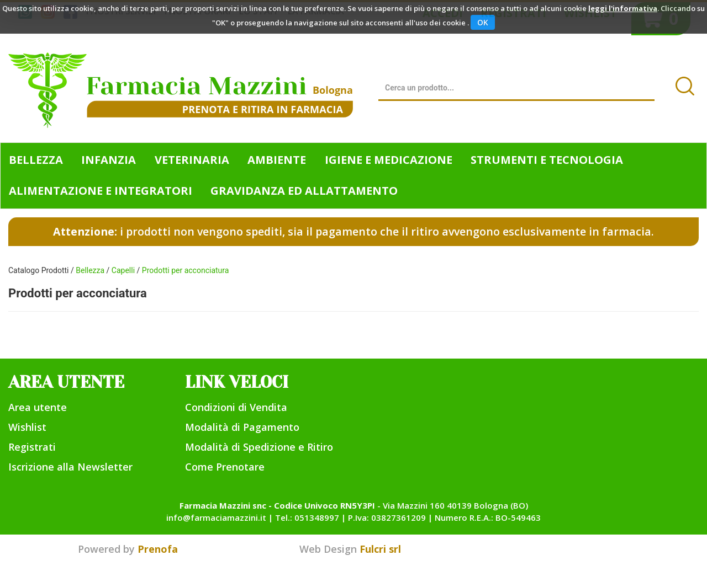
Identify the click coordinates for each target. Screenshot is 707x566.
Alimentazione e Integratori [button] (100, 190)
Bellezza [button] (36, 159)
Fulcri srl (380, 549)
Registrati (32, 446)
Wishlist (27, 427)
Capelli (123, 270)
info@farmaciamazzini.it (216, 517)
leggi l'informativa (622, 8)
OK (482, 22)
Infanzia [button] (108, 159)
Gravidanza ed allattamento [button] (304, 190)
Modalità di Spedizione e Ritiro (259, 446)
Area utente (37, 407)
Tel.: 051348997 (307, 517)
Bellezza (90, 270)
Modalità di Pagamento (242, 427)
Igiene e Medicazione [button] (388, 159)
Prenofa (158, 549)
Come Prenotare (225, 466)
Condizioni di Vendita (236, 407)
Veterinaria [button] (192, 159)
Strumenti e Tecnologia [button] (547, 159)
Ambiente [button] (276, 159)
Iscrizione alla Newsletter (70, 466)
